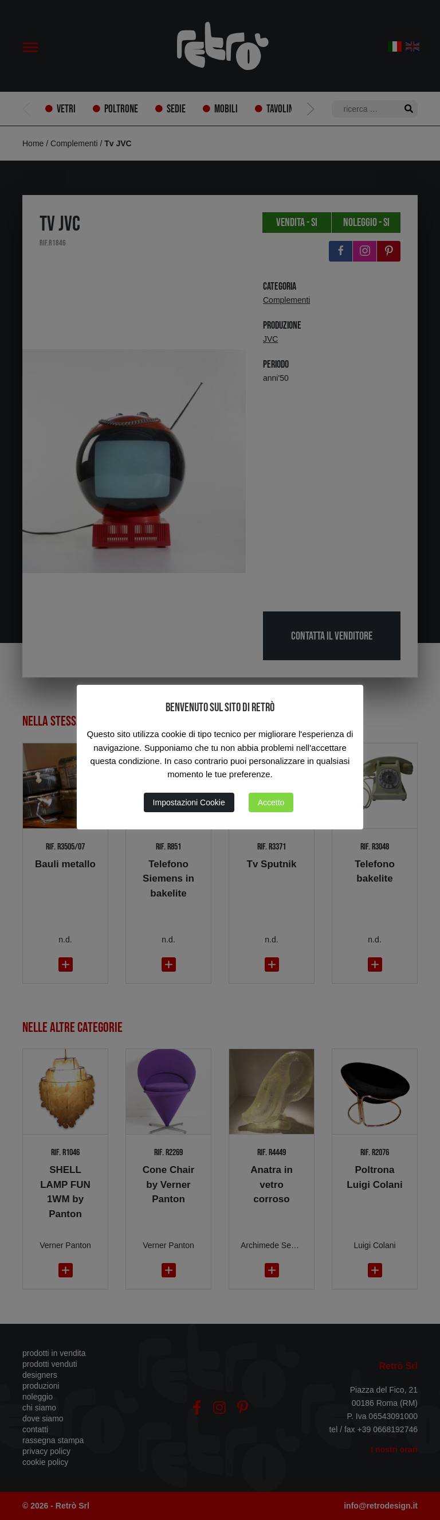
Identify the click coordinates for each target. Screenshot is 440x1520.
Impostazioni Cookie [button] (189, 802)
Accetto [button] (271, 802)
